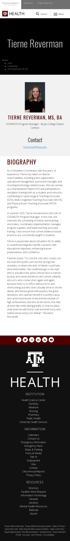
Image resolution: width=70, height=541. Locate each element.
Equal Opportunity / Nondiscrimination (21, 531)
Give (33, 464)
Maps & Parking (33, 449)
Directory (33, 488)
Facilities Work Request (33, 491)
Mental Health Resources (33, 506)
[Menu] (59, 14)
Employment (33, 460)
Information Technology (33, 495)
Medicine (33, 407)
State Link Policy (57, 529)
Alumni (33, 513)
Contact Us (34, 438)
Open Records (11, 529)
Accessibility (48, 534)
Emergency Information (33, 442)
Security (26, 534)
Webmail (33, 510)
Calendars (33, 435)
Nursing (33, 411)
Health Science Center (33, 400)
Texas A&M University (14, 526)
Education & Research (10, 3)
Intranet (33, 499)
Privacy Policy (33, 475)
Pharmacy (33, 414)
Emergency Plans (33, 446)
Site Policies (36, 534)
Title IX (33, 457)
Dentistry (33, 403)
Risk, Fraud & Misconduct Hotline (34, 529)
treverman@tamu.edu (35, 147)
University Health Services (33, 422)
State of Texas (58, 526)
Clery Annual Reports (33, 471)
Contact (33, 467)
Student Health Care (45, 3)
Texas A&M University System (38, 526)
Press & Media (33, 453)
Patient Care (28, 3)
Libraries (33, 502)
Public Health (34, 418)
